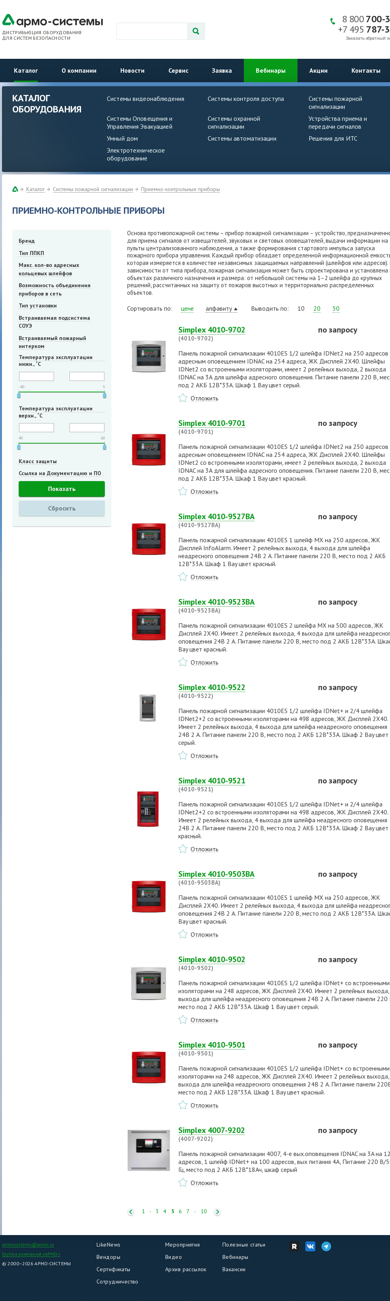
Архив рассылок (186, 1269)
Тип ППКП (31, 253)
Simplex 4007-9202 (243, 1134)
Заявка (222, 70)
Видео (173, 1256)
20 (316, 308)
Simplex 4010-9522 (243, 691)
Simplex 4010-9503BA (243, 878)
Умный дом (122, 138)
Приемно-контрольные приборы (180, 189)
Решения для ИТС (333, 138)
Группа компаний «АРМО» (31, 1254)
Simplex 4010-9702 (243, 334)
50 (336, 308)
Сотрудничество (118, 1281)
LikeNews (108, 1244)
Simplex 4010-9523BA (243, 606)
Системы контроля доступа (246, 98)
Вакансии (233, 1269)
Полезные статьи (243, 1244)
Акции (318, 70)
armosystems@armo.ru (28, 1244)
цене (187, 308)
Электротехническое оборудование (136, 154)
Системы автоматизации (242, 138)
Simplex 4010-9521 (243, 784)
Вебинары (271, 70)
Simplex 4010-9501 (243, 1049)
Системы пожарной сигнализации (93, 189)
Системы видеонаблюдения (145, 98)
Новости (132, 70)
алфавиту (219, 308)
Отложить (204, 398)
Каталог (26, 70)
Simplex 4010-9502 (243, 963)
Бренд (27, 240)
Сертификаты (114, 1269)
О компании (79, 70)
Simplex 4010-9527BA (243, 520)
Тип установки (38, 305)
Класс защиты (38, 461)
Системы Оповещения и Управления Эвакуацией (140, 122)
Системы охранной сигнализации (234, 122)
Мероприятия (182, 1244)
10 (204, 1211)
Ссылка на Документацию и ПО (60, 473)
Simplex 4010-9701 (243, 427)
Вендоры (108, 1256)
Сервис (178, 70)
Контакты (365, 70)
